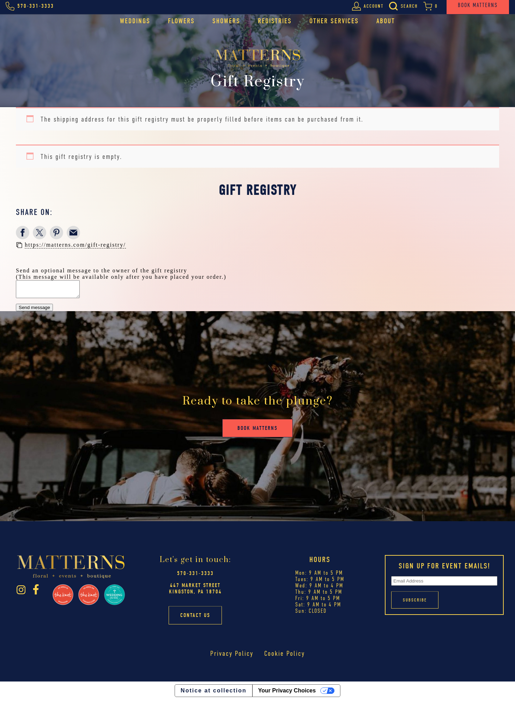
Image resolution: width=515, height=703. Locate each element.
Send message (34, 310)
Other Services (334, 21)
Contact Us (195, 618)
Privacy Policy (231, 657)
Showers (226, 21)
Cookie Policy (284, 657)
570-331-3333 (195, 576)
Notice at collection (214, 694)
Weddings (135, 21)
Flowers (181, 21)
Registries (275, 21)
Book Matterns (257, 431)
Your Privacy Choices (287, 694)
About (385, 21)
